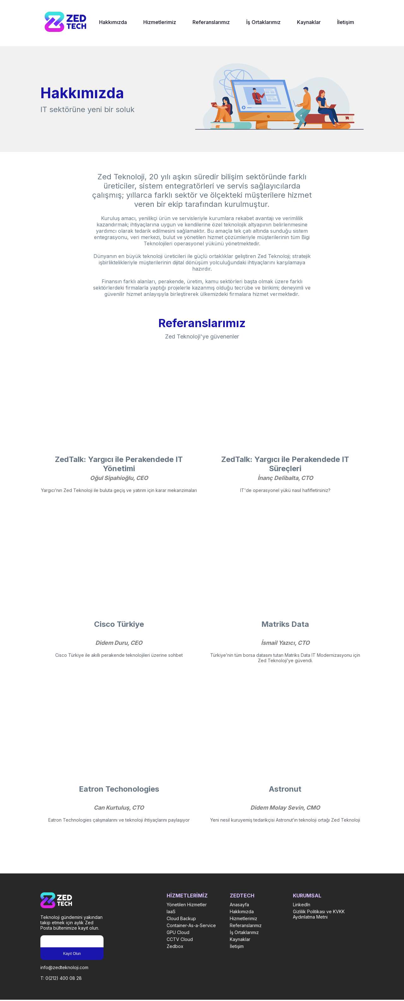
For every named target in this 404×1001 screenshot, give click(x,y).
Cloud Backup (181, 918)
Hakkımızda (113, 22)
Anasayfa (239, 904)
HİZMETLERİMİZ (187, 895)
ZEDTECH (242, 895)
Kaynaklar (309, 22)
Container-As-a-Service (191, 925)
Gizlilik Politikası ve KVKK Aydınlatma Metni (319, 914)
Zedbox (175, 946)
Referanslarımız (211, 22)
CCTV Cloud (180, 939)
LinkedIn (301, 904)
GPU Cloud (178, 932)
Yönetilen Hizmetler (187, 904)
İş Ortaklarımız (263, 22)
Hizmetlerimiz (159, 22)
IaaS (171, 911)
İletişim (345, 22)
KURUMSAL (307, 895)
